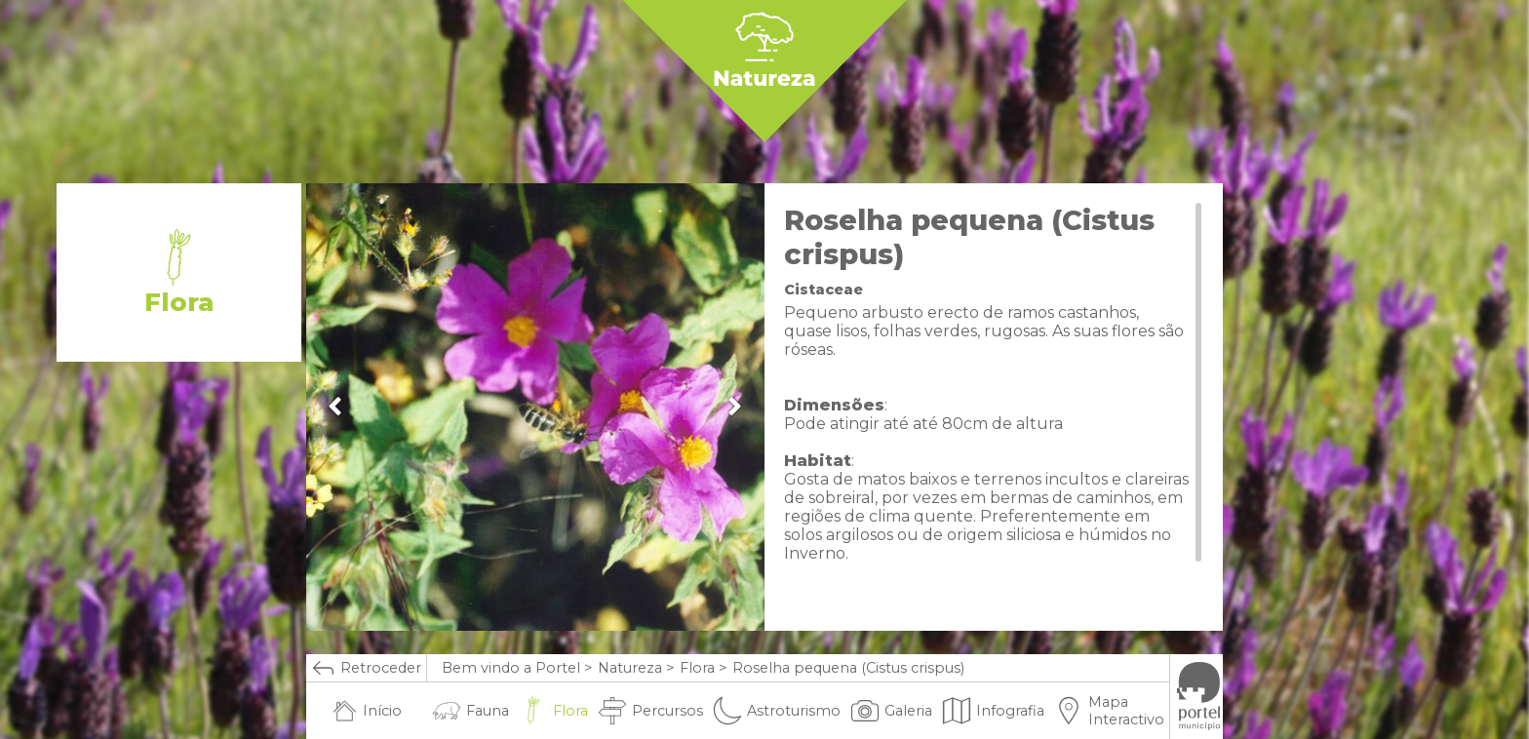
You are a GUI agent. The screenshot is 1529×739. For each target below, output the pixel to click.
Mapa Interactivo (1109, 710)
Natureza (630, 668)
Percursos (650, 710)
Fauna (470, 710)
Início (367, 710)
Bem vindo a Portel (511, 668)
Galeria (891, 710)
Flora (697, 668)
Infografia (993, 710)
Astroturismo (777, 710)
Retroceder (366, 668)
